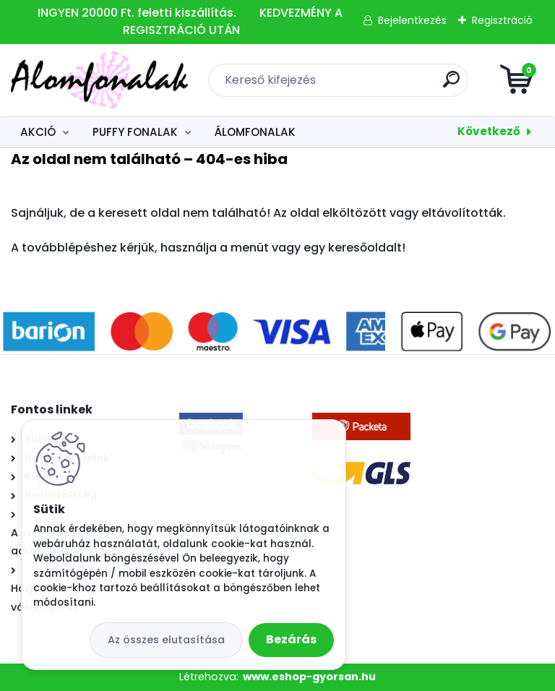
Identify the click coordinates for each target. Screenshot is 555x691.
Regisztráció (502, 20)
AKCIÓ (38, 132)
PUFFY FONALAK (135, 132)
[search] (451, 85)
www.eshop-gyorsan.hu (309, 676)
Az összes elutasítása (166, 639)
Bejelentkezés (412, 20)
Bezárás (291, 639)
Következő (488, 131)
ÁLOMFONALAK (255, 132)
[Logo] (99, 80)
